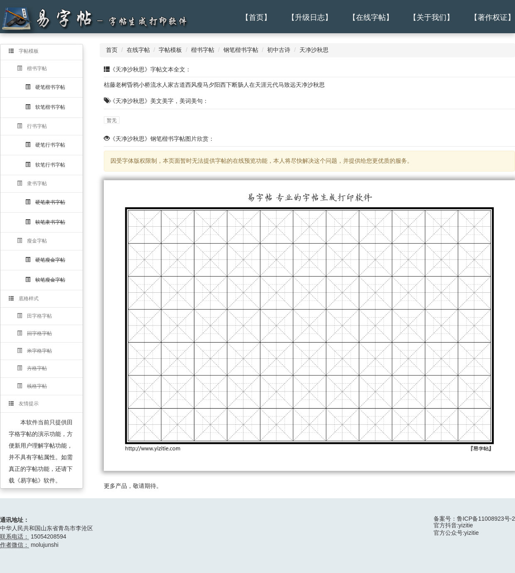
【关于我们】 (431, 17)
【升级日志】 (309, 17)
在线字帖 (138, 50)
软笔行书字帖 (45, 165)
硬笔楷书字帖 (45, 87)
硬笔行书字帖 (45, 145)
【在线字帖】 (370, 17)
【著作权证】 (492, 17)
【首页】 (256, 17)
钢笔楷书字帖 (240, 50)
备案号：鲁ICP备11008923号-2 (474, 518)
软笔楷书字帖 (45, 107)
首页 (112, 50)
